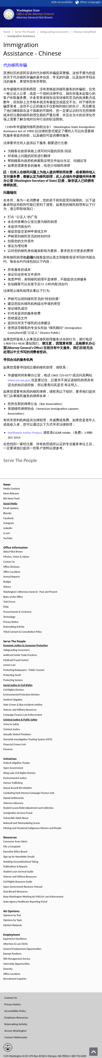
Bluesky (7, 513)
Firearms (8, 749)
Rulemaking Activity (13, 626)
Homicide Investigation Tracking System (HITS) (27, 739)
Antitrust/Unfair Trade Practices (20, 655)
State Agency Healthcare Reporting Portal (25, 901)
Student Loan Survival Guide (18, 871)
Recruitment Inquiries (14, 978)
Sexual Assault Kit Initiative (17, 788)
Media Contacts (11, 488)
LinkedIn (7, 528)
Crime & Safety (11, 724)
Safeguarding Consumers (54, 31)
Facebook (8, 518)
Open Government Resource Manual (22, 886)
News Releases (11, 493)
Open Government (13, 768)
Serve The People (25, 31)
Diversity (8, 969)
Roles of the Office (13, 597)
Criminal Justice (11, 729)
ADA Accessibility (62, 2)
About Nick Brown (13, 551)
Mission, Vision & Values (16, 556)
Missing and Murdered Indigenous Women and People (32, 828)
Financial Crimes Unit (14, 744)
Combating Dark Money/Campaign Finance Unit (28, 793)
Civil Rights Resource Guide (17, 881)
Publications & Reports (15, 866)
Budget (7, 581)
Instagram (8, 523)
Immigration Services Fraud (17, 813)
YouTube (7, 538)
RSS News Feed (11, 498)
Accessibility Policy (15, 1011)
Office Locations (11, 572)
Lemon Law (9, 665)
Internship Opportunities (16, 963)
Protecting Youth (12, 675)
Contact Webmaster (15, 1037)
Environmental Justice (15, 778)
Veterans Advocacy (13, 803)
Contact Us (9, 561)
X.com (6, 533)
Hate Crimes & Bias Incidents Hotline (22, 704)
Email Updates (11, 508)
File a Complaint (11, 846)
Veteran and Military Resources (20, 709)
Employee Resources (16, 1017)
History (7, 586)
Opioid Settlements (13, 798)
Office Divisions (11, 566)
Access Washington (15, 1030)
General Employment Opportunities (22, 949)
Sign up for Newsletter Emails (18, 856)
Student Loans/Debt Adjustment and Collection (28, 808)
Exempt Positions (12, 953)
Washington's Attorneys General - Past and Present (30, 591)
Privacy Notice (10, 622)
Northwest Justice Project (25, 433)
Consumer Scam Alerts (15, 841)
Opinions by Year (12, 915)
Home (6, 31)
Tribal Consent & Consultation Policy (22, 631)
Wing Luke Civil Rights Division (19, 773)
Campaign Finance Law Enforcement (22, 714)
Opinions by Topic (12, 920)
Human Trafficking (13, 783)
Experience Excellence (15, 938)
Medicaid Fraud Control (15, 660)
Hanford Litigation (12, 699)
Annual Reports (11, 576)
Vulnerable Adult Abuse (16, 818)
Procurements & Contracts (17, 611)
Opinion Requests (12, 925)
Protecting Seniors (13, 680)
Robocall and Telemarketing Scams (21, 823)
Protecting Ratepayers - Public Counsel (23, 670)
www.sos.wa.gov (19, 380)
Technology (9, 617)
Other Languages (88, 2)
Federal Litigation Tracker (16, 763)
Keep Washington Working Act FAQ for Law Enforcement (33, 896)
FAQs (6, 606)
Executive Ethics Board (15, 851)
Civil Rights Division (13, 689)
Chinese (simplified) (84, 31)
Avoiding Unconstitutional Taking (20, 861)
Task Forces (9, 601)
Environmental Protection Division (21, 694)
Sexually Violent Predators (17, 734)
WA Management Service (16, 958)
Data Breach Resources (15, 891)
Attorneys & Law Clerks (15, 943)
